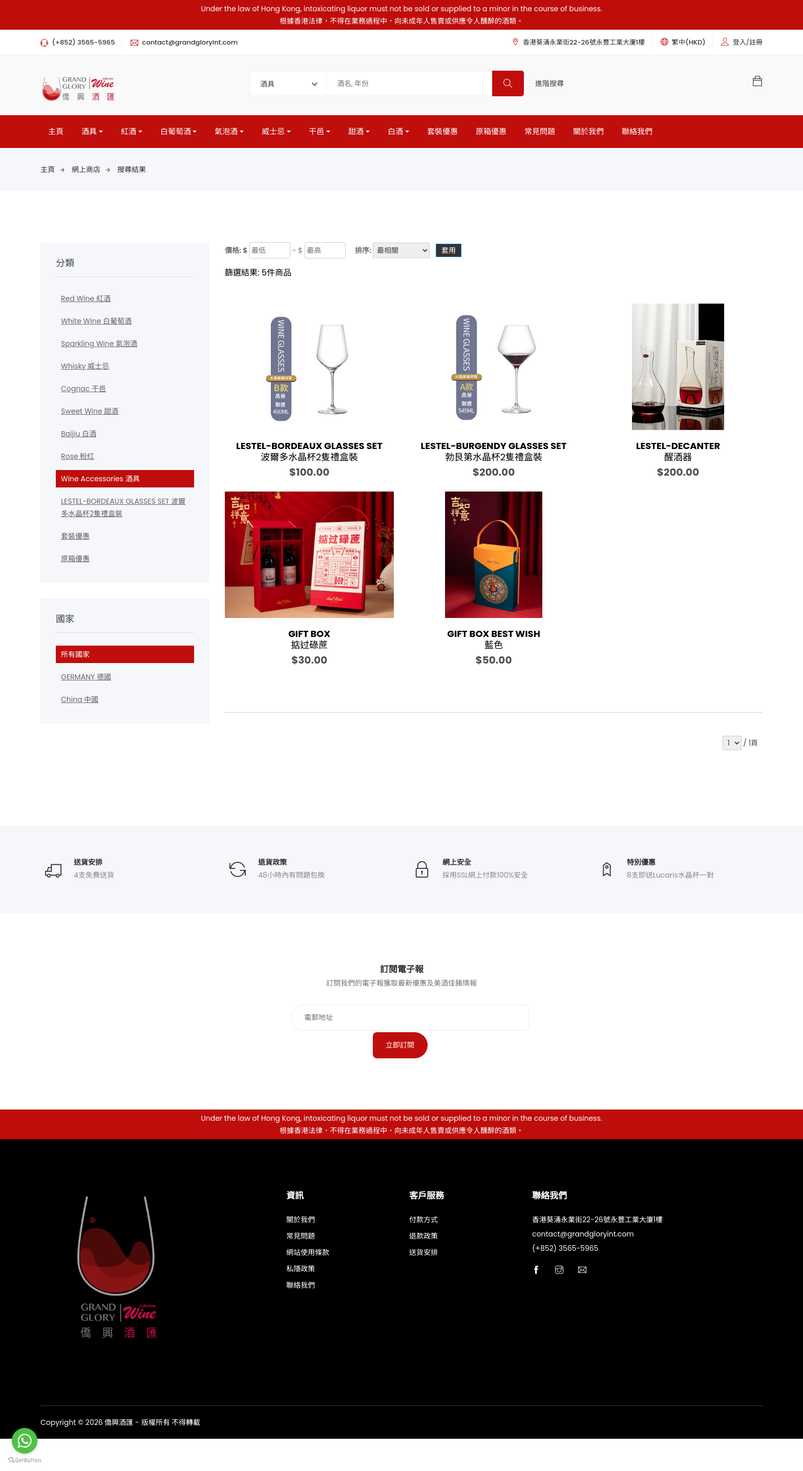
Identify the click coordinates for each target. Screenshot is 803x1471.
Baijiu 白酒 (78, 437)
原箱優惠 (491, 134)
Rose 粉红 (77, 459)
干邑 (316, 134)
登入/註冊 (748, 42)
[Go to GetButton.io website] (24, 1460)
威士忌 (273, 134)
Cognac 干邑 (83, 392)
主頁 (56, 134)
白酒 (395, 134)
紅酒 (128, 134)
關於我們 (588, 134)
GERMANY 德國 (86, 680)
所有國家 (75, 657)
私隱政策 (300, 1304)
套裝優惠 (442, 134)
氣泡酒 (226, 134)
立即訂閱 (523, 1076)
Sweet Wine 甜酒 (89, 414)
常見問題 (539, 134)
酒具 (89, 134)
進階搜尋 (549, 83)
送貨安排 (423, 1288)
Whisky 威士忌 (85, 369)
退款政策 (423, 1271)
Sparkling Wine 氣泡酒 (99, 347)
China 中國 (79, 702)
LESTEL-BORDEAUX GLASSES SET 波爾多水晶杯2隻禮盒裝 (123, 510)
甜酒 (356, 134)
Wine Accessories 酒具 (100, 482)
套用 (448, 253)
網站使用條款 (307, 1288)
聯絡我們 (637, 134)
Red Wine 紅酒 (86, 301)
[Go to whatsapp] (24, 1441)
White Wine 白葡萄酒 (96, 324)
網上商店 (86, 172)
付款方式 (423, 1255)
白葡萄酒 (175, 134)
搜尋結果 (131, 172)
